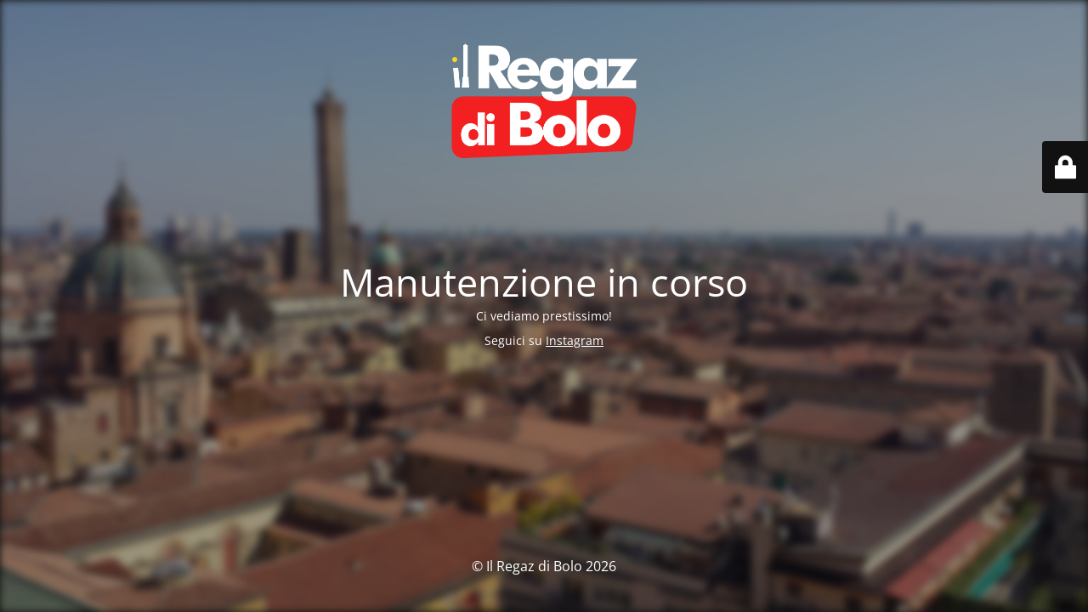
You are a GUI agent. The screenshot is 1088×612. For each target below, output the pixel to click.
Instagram (575, 340)
